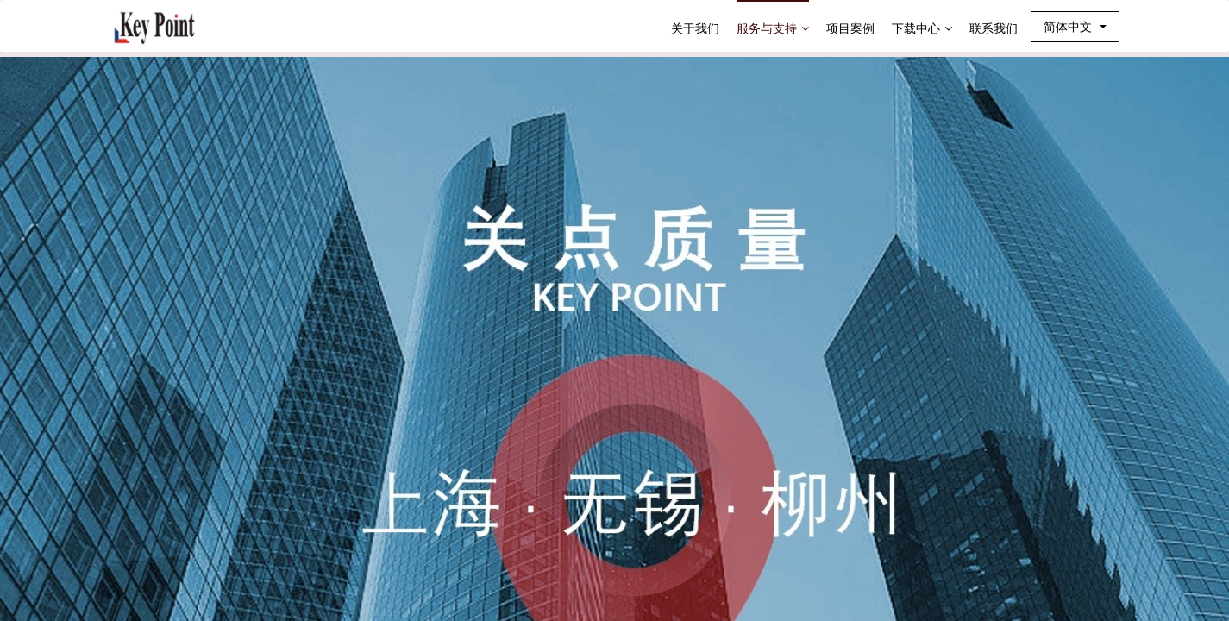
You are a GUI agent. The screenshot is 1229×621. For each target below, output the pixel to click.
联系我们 (993, 28)
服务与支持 (773, 28)
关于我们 (695, 28)
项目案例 (850, 28)
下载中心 (922, 28)
